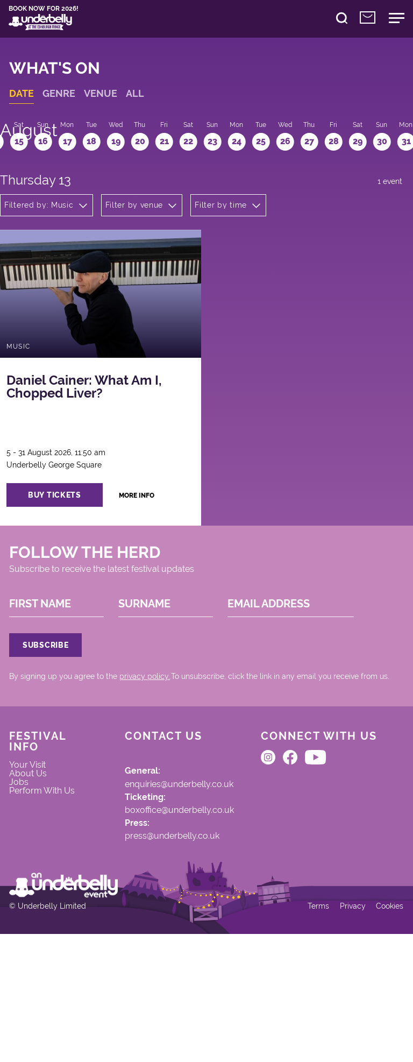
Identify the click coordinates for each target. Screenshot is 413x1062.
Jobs (24, 865)
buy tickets (67, 525)
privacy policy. (150, 742)
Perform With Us (43, 882)
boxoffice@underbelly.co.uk (163, 892)
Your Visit (34, 843)
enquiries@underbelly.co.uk (164, 862)
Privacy (344, 1030)
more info (152, 526)
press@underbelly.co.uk (156, 921)
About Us (34, 854)
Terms (309, 1030)
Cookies (383, 1030)
